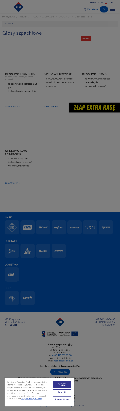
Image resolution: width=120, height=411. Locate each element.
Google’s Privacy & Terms (31, 399)
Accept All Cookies (62, 384)
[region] (39, 391)
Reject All (62, 392)
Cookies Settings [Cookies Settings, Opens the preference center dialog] (62, 399)
